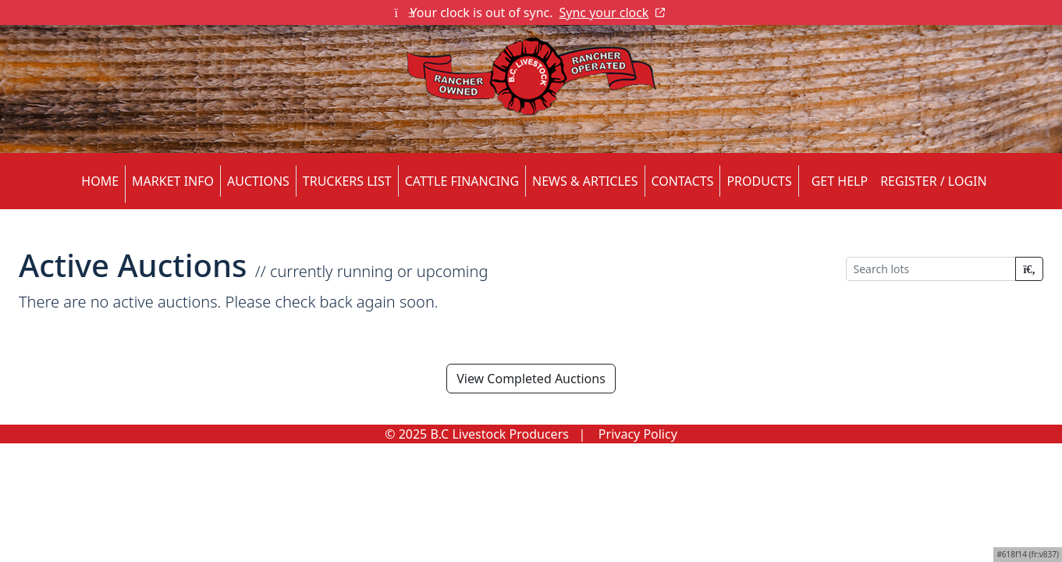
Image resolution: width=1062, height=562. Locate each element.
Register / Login (933, 181)
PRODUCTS (758, 181)
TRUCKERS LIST (347, 181)
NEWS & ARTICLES (585, 181)
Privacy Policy (637, 434)
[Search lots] (931, 269)
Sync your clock (612, 12)
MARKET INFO (173, 181)
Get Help (840, 181)
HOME (100, 181)
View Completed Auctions (531, 378)
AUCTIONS (258, 181)
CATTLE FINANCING (462, 181)
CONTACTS (683, 181)
